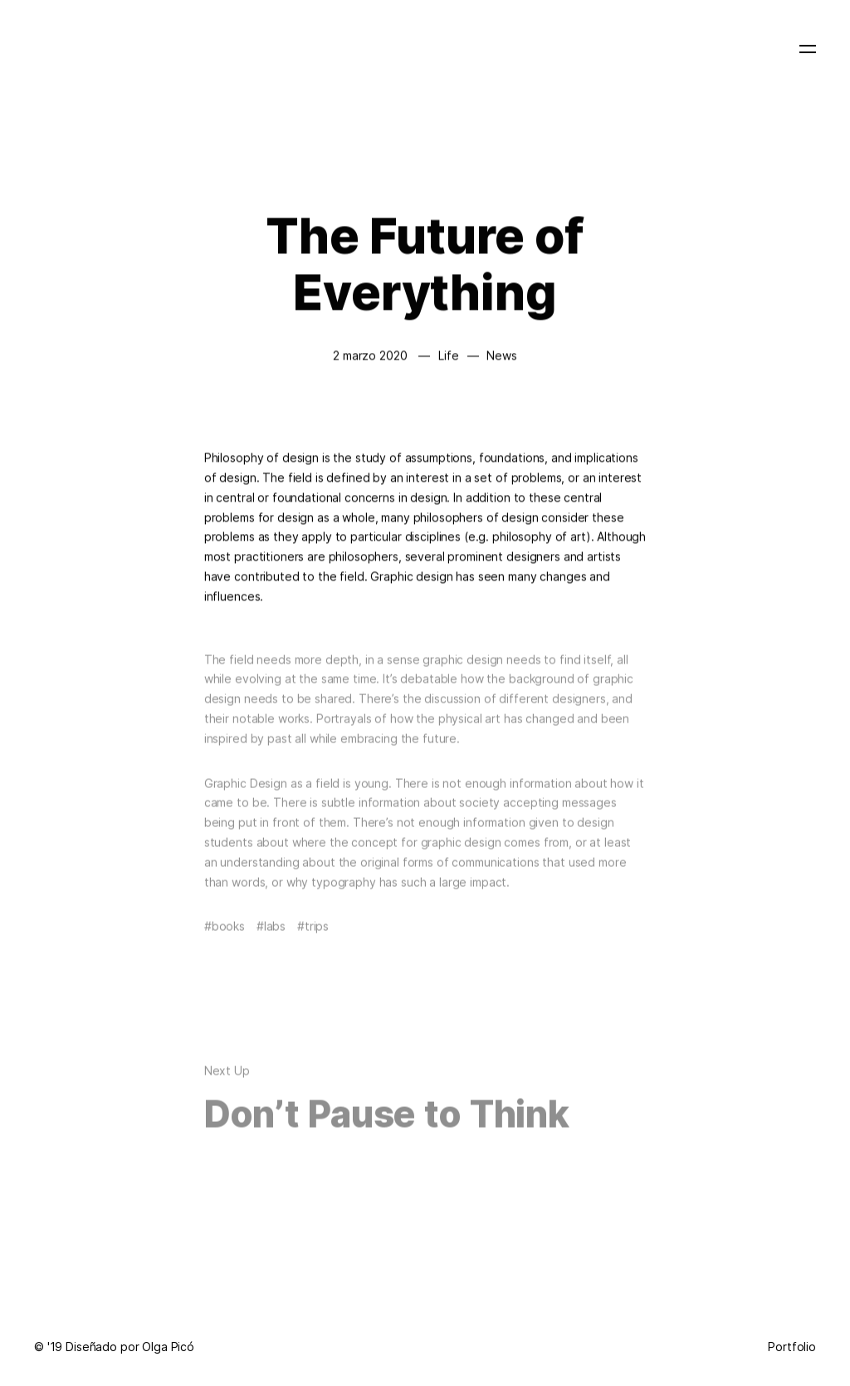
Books (228, 935)
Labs (275, 935)
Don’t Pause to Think (386, 1123)
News (501, 355)
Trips (317, 935)
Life (448, 355)
